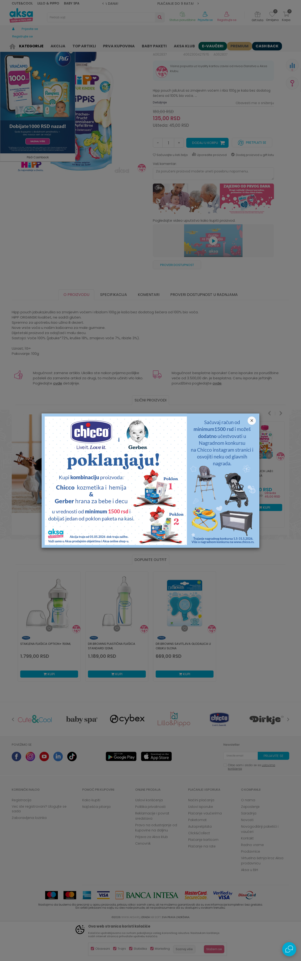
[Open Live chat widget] (289, 949)
